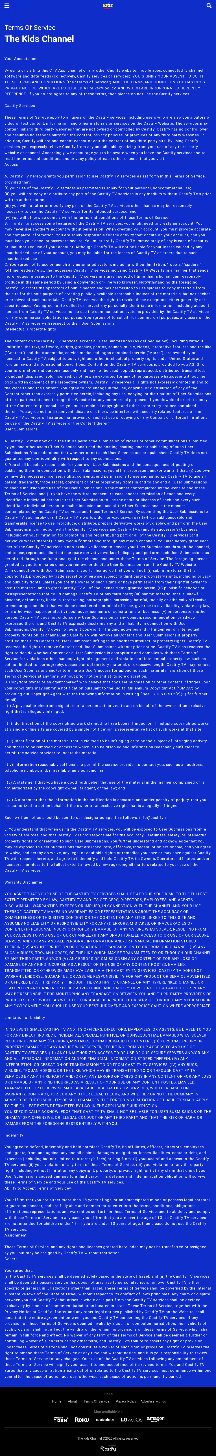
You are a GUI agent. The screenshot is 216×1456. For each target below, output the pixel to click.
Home (56, 1401)
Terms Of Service (96, 1401)
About (72, 1401)
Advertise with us (153, 1401)
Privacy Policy (126, 1401)
